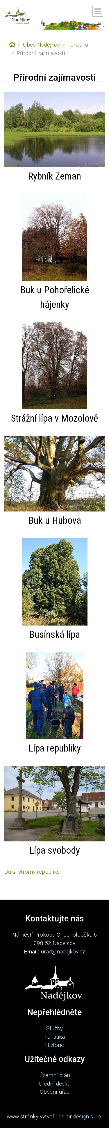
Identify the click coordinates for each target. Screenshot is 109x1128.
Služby (54, 1028)
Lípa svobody (54, 850)
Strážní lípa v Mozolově (54, 418)
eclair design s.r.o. (80, 1116)
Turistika (77, 44)
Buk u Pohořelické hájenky (54, 297)
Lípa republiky (54, 748)
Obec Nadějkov (41, 44)
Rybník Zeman (54, 176)
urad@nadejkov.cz (63, 951)
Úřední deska (54, 1083)
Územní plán (54, 1075)
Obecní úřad (54, 1091)
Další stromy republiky (32, 871)
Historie (54, 1045)
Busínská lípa (54, 634)
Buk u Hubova (54, 520)
